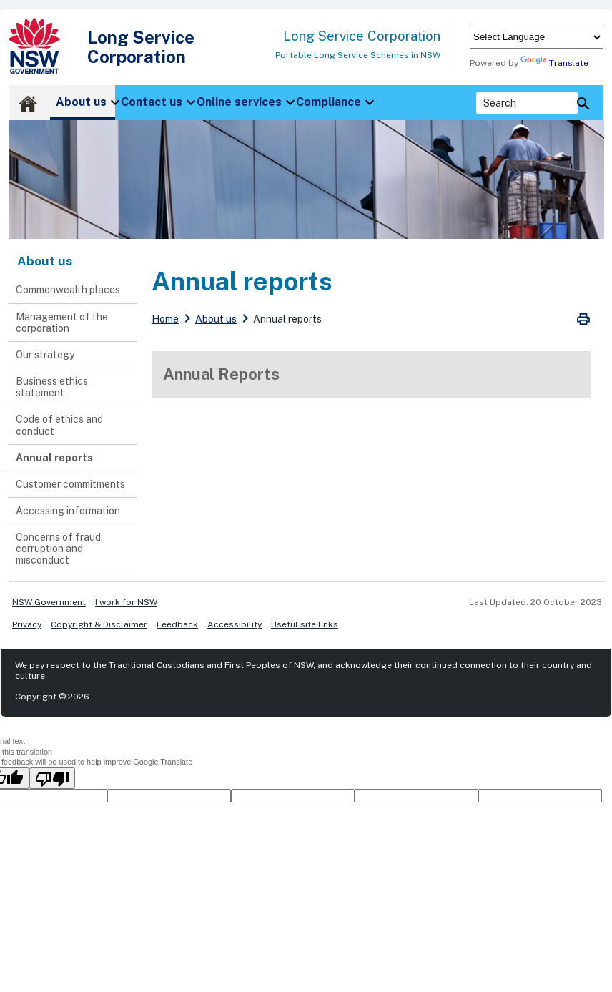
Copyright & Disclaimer (99, 624)
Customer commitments (70, 484)
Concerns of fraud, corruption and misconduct (59, 548)
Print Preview (583, 319)
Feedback (177, 624)
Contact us (151, 102)
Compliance (328, 102)
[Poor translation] (52, 778)
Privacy (26, 624)
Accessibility (234, 624)
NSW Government (49, 602)
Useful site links (304, 624)
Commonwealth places (68, 289)
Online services (239, 102)
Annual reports (54, 457)
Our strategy (45, 354)
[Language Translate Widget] (536, 37)
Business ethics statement (52, 386)
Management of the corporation (62, 322)
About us (81, 102)
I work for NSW (126, 602)
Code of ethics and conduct (59, 424)
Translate (554, 63)
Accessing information (68, 510)
